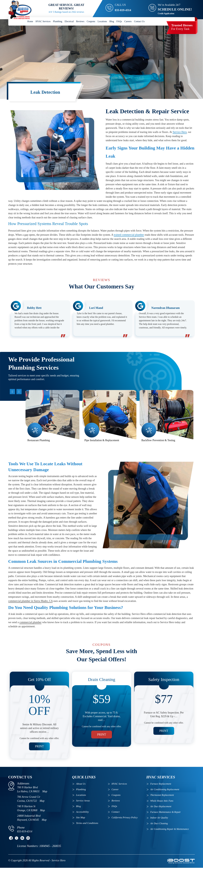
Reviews (80, 21)
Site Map (80, 818)
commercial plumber (30, 631)
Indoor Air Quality (159, 819)
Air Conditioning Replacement (165, 790)
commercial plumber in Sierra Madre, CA (30, 610)
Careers (128, 21)
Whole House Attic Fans (161, 802)
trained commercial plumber (129, 244)
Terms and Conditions (87, 824)
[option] (39, 328)
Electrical (69, 21)
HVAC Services (43, 21)
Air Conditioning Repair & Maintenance (169, 830)
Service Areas (83, 801)
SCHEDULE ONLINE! (175, 9)
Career (115, 790)
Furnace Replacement (161, 785)
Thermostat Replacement (162, 796)
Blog (111, 21)
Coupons (91, 21)
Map (44, 792)
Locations (102, 21)
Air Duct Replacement (160, 807)
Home (30, 21)
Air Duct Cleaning (159, 824)
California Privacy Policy (124, 818)
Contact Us (139, 21)
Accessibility (82, 812)
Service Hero (180, 141)
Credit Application (166, 13)
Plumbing (57, 21)
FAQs (119, 21)
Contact (115, 812)
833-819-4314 (124, 9)
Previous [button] (25, 398)
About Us (81, 784)
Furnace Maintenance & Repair (165, 813)
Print (39, 738)
